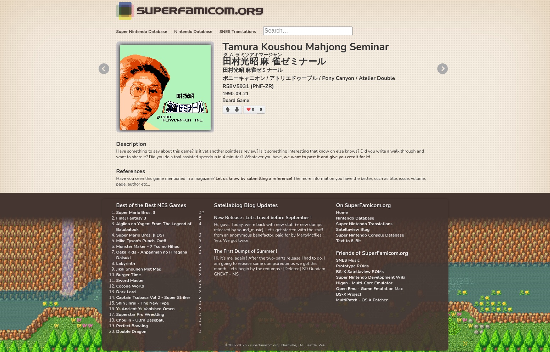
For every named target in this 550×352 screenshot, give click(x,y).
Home (342, 212)
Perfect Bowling (132, 326)
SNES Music (348, 260)
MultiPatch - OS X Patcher (362, 300)
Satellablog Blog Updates (246, 205)
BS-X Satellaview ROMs (360, 271)
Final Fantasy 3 (131, 218)
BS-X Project (348, 294)
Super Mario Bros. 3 (135, 212)
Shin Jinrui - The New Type (142, 303)
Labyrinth (125, 263)
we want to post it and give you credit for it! (327, 157)
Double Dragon (131, 331)
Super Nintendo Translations (364, 224)
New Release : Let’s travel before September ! (263, 218)
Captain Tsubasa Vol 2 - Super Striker (153, 297)
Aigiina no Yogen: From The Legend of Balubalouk (153, 226)
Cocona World (130, 286)
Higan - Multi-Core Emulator (364, 283)
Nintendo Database (193, 31)
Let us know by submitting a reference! (254, 178)
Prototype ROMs (352, 266)
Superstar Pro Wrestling (140, 314)
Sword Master (130, 280)
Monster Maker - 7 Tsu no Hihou (148, 246)
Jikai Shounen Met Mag (139, 269)
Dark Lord (126, 292)
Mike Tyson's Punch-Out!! (141, 241)
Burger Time (128, 275)
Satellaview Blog (353, 229)
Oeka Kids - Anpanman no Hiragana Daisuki (151, 255)
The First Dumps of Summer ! (245, 251)
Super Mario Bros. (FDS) (140, 235)
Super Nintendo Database (141, 31)
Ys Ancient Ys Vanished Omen (145, 309)
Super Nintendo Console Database (370, 235)
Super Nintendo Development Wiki (370, 277)
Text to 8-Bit (348, 241)
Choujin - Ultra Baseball (140, 320)
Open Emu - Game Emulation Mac (369, 288)
